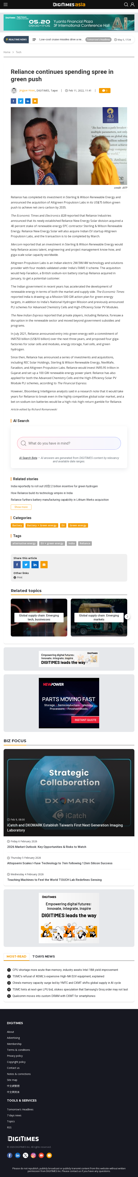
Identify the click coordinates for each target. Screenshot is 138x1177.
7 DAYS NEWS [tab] (44, 956)
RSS (9, 1127)
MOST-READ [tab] (16, 956)
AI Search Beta (28, 458)
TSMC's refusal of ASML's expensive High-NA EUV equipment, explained (58, 976)
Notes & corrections (19, 1074)
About (10, 1031)
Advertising (13, 1037)
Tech (18, 52)
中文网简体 (13, 1092)
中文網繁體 (13, 1086)
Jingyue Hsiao (27, 90)
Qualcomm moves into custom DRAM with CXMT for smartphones (54, 996)
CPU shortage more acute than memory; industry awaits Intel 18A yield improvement (65, 970)
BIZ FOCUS (15, 740)
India (71, 543)
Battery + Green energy (42, 525)
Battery (17, 525)
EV (63, 525)
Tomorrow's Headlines (98, 39)
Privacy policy (15, 1055)
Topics (11, 1121)
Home (7, 52)
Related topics (26, 590)
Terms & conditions (18, 1050)
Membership (14, 1044)
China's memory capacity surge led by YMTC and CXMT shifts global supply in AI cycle (67, 983)
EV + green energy (52, 543)
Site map (12, 1080)
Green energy (78, 525)
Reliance (85, 543)
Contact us (13, 1068)
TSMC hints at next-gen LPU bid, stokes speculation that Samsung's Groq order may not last (70, 989)
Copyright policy (16, 1062)
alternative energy (24, 543)
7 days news (14, 1115)
